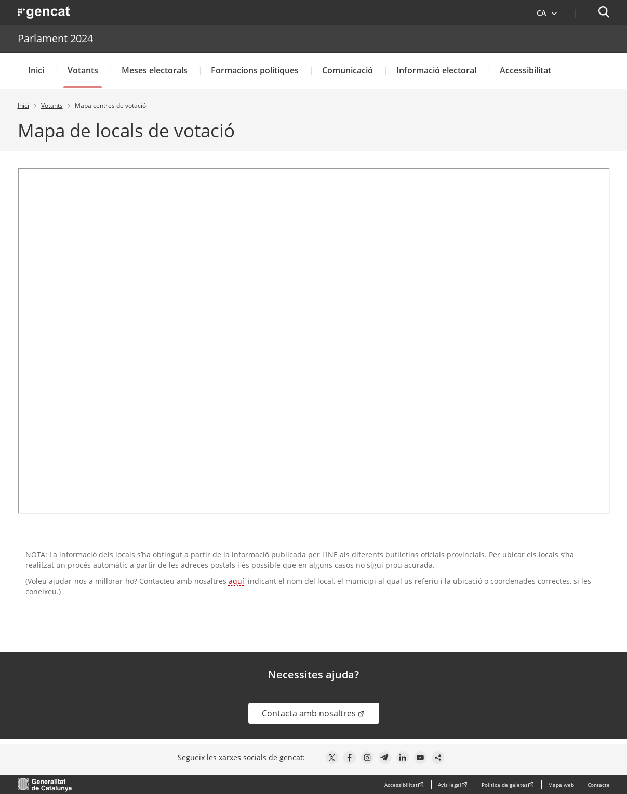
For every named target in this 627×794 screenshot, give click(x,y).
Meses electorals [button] (155, 70)
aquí (236, 581)
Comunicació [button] (347, 70)
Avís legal (449, 784)
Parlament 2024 (55, 38)
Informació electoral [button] (436, 70)
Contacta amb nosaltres (320, 713)
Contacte (599, 784)
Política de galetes (505, 784)
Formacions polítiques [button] (255, 70)
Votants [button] (83, 70)
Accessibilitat (525, 70)
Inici (36, 70)
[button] (547, 12)
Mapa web (561, 784)
